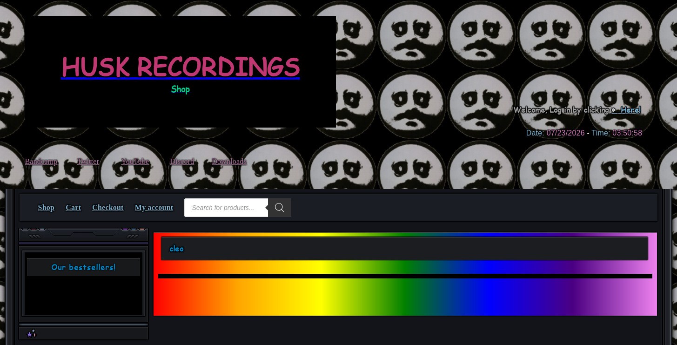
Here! (629, 109)
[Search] (279, 207)
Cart (73, 207)
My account (154, 207)
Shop (46, 207)
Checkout (107, 207)
